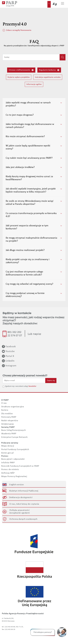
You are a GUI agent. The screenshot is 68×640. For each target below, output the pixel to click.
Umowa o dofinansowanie (21, 70)
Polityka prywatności (19, 510)
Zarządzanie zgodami (19, 513)
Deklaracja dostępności (21, 497)
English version (16, 484)
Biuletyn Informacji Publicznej (23, 491)
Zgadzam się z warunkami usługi (16, 386)
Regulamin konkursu (49, 70)
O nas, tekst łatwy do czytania (24, 504)
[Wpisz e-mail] (24, 380)
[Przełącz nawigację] (62, 4)
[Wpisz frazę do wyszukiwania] (31, 57)
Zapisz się (51, 381)
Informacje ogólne (34, 84)
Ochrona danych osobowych (23, 519)
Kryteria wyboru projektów (19, 77)
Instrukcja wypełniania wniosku (48, 77)
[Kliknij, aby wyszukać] (62, 57)
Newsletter (32, 386)
